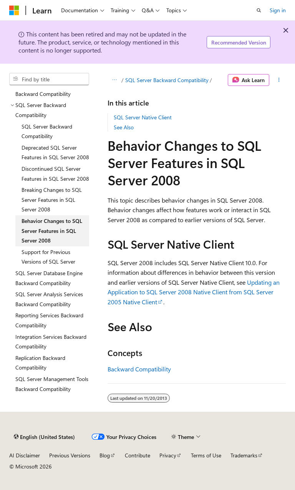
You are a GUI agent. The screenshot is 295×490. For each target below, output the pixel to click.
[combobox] (49, 79)
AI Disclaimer (24, 455)
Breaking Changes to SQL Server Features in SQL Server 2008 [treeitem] (52, 199)
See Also (124, 127)
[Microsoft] (14, 10)
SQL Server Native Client (143, 117)
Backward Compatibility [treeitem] (43, 93)
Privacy (167, 455)
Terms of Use (206, 455)
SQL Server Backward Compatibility (167, 80)
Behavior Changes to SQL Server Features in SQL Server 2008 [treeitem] (52, 230)
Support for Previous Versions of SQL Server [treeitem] (48, 257)
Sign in (278, 10)
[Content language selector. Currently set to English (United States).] (44, 437)
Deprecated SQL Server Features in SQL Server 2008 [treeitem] (55, 152)
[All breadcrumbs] (114, 80)
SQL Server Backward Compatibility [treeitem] (47, 131)
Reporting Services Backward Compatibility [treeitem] (49, 320)
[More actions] (279, 80)
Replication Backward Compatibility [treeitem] (40, 362)
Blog (104, 455)
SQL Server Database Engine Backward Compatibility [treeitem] (49, 278)
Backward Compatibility (139, 369)
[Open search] (259, 10)
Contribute (137, 455)
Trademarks (243, 455)
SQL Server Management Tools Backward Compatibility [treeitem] (51, 384)
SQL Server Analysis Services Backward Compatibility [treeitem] (49, 299)
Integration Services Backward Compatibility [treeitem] (50, 341)
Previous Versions (69, 455)
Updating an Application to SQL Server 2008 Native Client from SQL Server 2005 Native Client (194, 292)
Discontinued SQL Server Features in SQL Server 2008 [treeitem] (55, 173)
